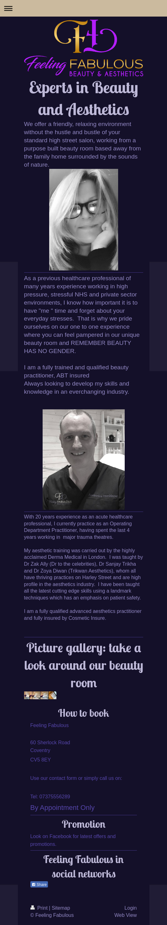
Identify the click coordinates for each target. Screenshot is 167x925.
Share (39, 884)
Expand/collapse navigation (83, 8)
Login (130, 908)
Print (39, 908)
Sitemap (61, 908)
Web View (125, 915)
